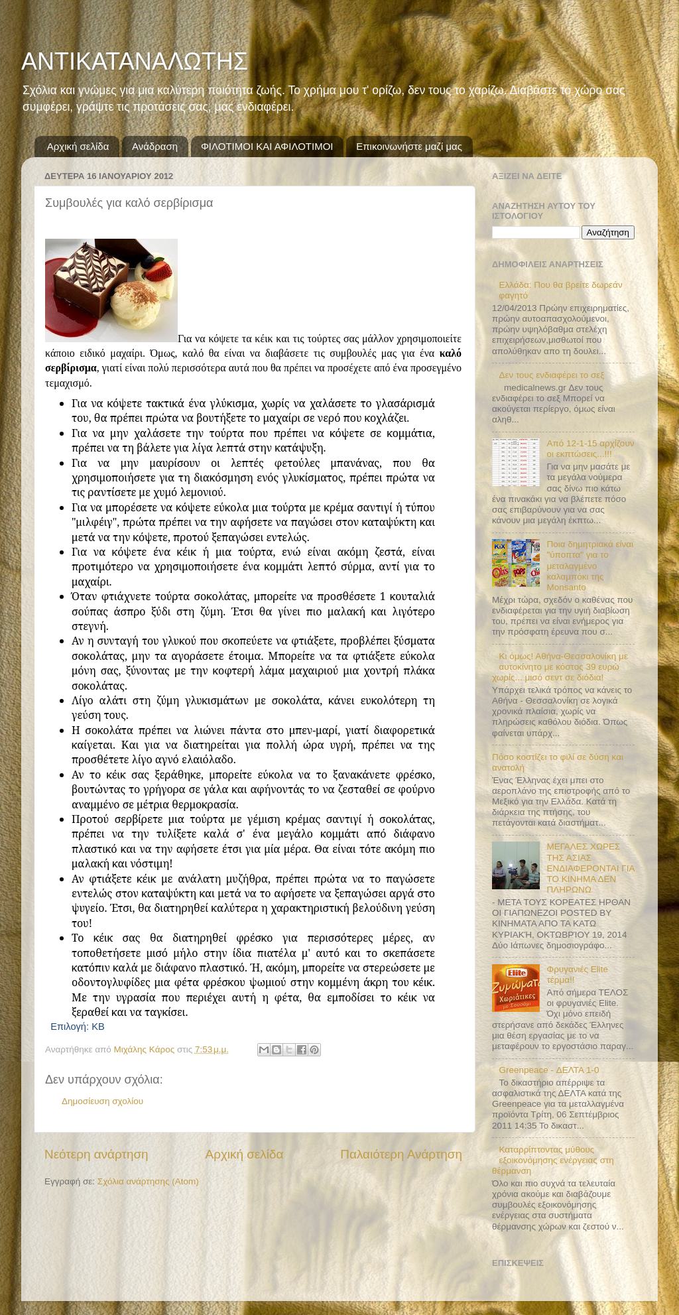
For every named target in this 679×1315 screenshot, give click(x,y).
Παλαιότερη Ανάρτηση (401, 1154)
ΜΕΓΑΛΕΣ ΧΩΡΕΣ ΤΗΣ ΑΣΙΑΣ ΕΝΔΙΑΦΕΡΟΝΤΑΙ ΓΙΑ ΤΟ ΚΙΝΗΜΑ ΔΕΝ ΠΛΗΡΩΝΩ (590, 868)
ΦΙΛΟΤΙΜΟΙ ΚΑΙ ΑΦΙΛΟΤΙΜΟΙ (267, 146)
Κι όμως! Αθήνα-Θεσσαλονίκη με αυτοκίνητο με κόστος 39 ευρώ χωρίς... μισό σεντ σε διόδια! (560, 666)
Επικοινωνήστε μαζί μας (409, 146)
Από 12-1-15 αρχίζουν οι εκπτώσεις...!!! (590, 448)
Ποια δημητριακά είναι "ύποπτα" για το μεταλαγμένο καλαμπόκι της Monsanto (589, 565)
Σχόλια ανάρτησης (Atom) (148, 1181)
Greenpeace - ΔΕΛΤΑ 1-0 (549, 1070)
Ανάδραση (155, 146)
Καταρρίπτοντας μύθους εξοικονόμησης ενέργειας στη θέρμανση (553, 1160)
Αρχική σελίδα (78, 146)
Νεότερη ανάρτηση (96, 1154)
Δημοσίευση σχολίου (102, 1101)
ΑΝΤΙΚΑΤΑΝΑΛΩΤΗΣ (134, 61)
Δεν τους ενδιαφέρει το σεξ (551, 375)
